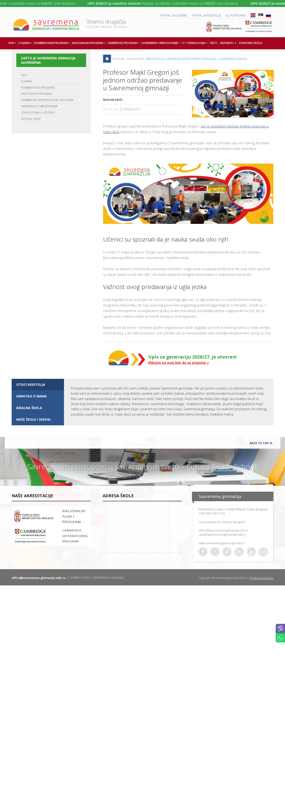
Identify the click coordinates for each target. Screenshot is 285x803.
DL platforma (236, 15)
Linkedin (239, 552)
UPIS (24, 75)
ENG (253, 15)
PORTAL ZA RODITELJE (206, 15)
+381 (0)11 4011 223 (212, 513)
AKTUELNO (118, 58)
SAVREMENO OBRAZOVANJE (39, 106)
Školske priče (135, 58)
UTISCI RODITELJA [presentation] (30, 384)
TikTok (227, 552)
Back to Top (259, 443)
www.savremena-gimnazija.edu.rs (221, 543)
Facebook (203, 552)
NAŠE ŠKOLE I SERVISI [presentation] (33, 419)
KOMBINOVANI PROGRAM (37, 88)
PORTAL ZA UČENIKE (173, 15)
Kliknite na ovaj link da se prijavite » (178, 362)
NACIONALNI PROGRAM (36, 94)
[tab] (38, 384)
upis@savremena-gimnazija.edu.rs (222, 534)
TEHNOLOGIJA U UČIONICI (38, 112)
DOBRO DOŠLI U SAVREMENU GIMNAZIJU (97, 578)
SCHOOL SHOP (31, 119)
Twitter (215, 552)
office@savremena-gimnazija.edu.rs (223, 530)
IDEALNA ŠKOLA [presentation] (29, 408)
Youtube (251, 552)
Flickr (263, 552)
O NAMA (26, 81)
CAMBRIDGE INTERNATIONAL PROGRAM (47, 100)
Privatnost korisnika (261, 578)
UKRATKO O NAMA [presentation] (31, 396)
